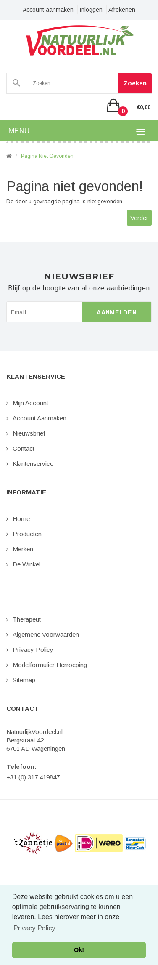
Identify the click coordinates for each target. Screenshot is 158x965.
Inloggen (91, 9)
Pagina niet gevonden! (48, 156)
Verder (139, 217)
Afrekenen (121, 9)
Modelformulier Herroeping (50, 664)
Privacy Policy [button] (34, 928)
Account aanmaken (48, 9)
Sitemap (24, 679)
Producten (27, 533)
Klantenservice (33, 463)
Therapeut (27, 619)
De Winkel (26, 564)
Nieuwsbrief (29, 433)
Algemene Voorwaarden (46, 634)
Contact (23, 448)
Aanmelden (117, 312)
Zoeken (135, 83)
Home (21, 518)
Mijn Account (30, 403)
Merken (23, 549)
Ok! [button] (79, 949)
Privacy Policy (33, 649)
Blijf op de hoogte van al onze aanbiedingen (79, 288)
